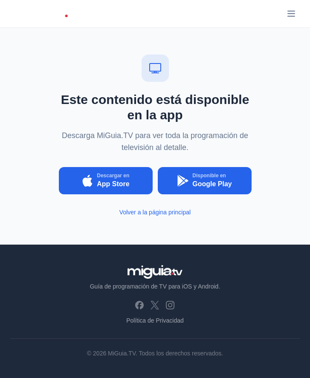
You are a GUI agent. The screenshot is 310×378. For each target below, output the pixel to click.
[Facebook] (139, 305)
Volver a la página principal (155, 212)
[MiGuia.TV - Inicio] (44, 13)
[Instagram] (170, 305)
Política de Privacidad (155, 320)
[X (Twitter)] (155, 305)
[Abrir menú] (291, 13)
